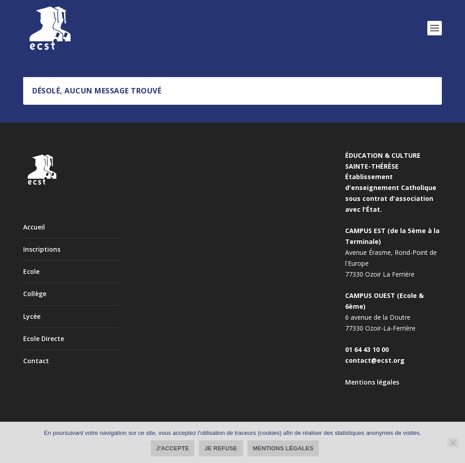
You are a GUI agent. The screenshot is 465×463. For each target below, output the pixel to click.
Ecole (31, 271)
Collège (34, 293)
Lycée (31, 316)
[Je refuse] (452, 442)
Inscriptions (41, 249)
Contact (36, 360)
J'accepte (172, 448)
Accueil (34, 227)
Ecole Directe (43, 338)
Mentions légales (372, 382)
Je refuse (220, 448)
